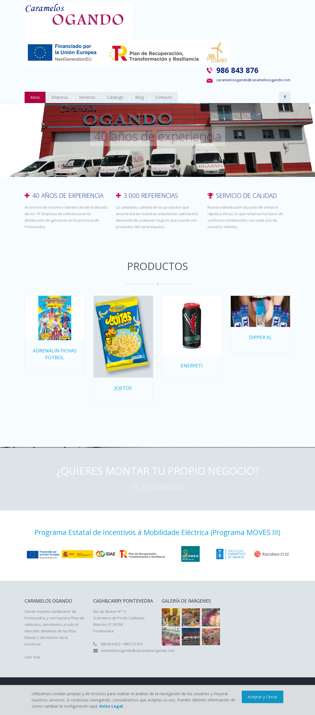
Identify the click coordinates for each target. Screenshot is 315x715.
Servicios (87, 97)
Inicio (35, 97)
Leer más (32, 657)
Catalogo (115, 97)
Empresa (59, 97)
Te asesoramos (157, 487)
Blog (139, 97)
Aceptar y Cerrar (262, 696)
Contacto (163, 97)
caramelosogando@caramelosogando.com (253, 79)
